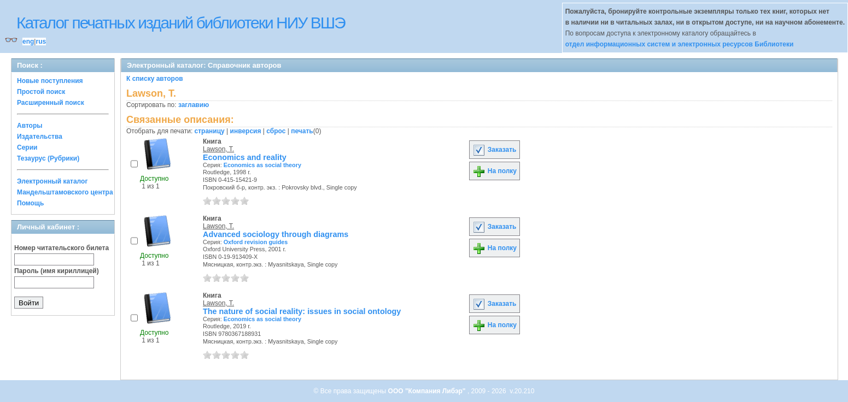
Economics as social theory (262, 165)
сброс (275, 131)
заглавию (193, 105)
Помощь (30, 203)
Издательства (39, 136)
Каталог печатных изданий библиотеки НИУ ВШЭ (180, 23)
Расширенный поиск (50, 103)
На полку (494, 171)
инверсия (245, 131)
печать (302, 131)
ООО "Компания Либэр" (427, 391)
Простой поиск (41, 92)
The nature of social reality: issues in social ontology (302, 311)
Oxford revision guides (256, 242)
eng (28, 41)
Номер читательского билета (61, 248)
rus (41, 41)
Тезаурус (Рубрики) (48, 158)
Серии (27, 147)
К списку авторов (154, 78)
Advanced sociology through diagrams (275, 234)
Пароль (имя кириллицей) (56, 271)
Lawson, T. (218, 149)
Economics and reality (244, 157)
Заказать (494, 149)
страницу (210, 131)
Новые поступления (50, 81)
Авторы (30, 125)
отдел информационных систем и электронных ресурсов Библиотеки (679, 44)
